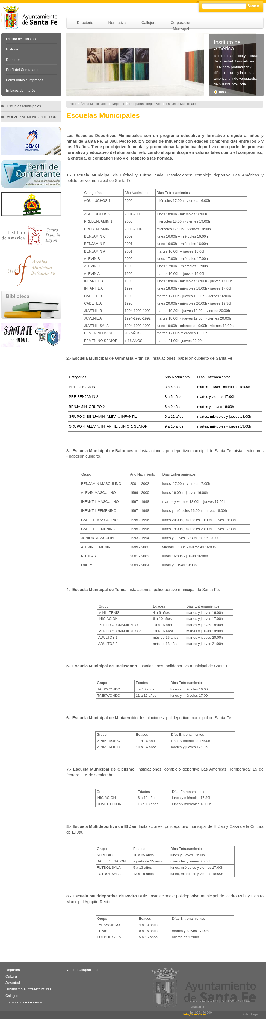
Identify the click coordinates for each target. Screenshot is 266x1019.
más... (221, 92)
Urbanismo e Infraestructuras (28, 989)
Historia (12, 49)
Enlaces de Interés (21, 90)
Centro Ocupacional (82, 970)
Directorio (85, 22)
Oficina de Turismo (21, 39)
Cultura (11, 976)
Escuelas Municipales (24, 106)
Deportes (13, 60)
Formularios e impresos (24, 80)
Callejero (148, 22)
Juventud (12, 983)
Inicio (72, 104)
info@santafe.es (194, 1014)
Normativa (117, 22)
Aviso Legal (250, 1014)
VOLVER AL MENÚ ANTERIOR (32, 117)
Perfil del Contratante (22, 70)
